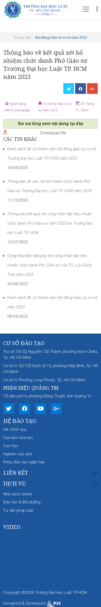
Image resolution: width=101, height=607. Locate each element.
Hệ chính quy (14, 429)
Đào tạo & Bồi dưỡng (21, 502)
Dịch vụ (14, 483)
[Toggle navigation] (86, 9)
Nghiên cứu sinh (17, 454)
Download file (34, 132)
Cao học (10, 445)
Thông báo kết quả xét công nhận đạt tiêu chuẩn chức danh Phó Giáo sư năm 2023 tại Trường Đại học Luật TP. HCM (49, 223)
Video (11, 527)
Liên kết (15, 473)
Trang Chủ (22, 37)
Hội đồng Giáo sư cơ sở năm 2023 (61, 37)
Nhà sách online (17, 494)
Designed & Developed (32, 603)
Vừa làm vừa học (18, 437)
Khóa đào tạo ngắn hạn (24, 462)
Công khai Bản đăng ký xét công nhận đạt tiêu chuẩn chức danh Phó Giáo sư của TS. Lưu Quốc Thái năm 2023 (49, 265)
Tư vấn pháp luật (18, 510)
